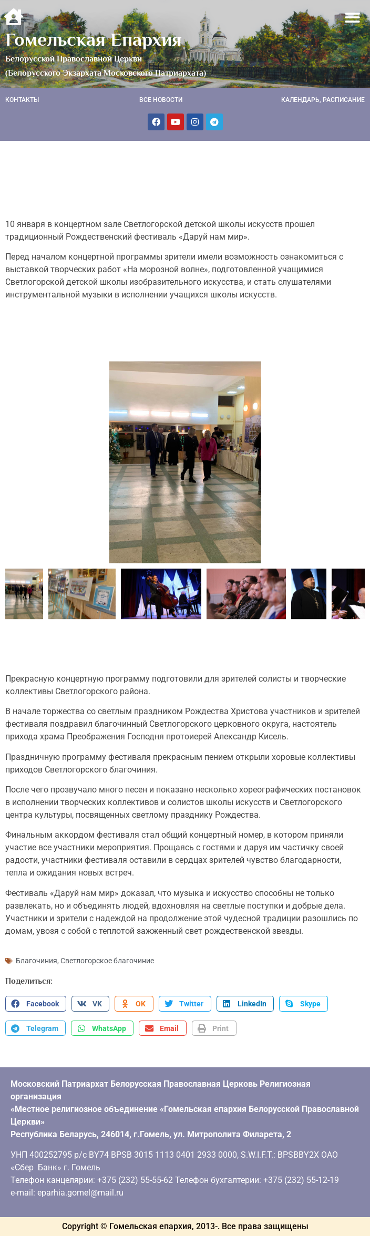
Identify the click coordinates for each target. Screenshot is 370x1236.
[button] (353, 17)
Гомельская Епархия (93, 39)
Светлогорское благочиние (107, 960)
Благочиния (36, 960)
